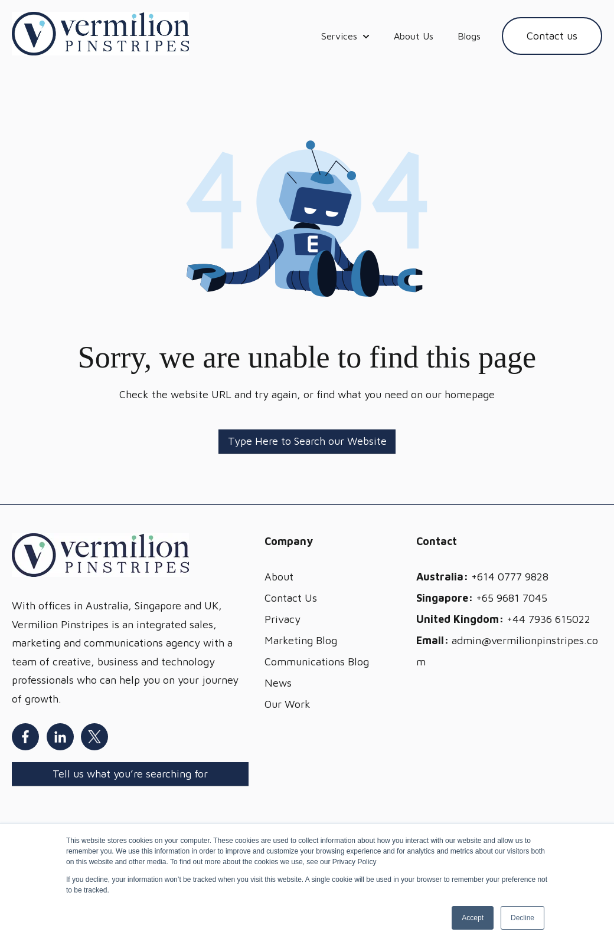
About (278, 576)
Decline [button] (522, 918)
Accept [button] (473, 918)
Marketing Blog (300, 640)
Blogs (469, 36)
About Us (413, 36)
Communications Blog (316, 661)
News (278, 683)
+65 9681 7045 (511, 598)
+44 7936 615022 (548, 619)
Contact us (552, 35)
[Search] (307, 441)
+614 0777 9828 (509, 576)
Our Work (287, 704)
